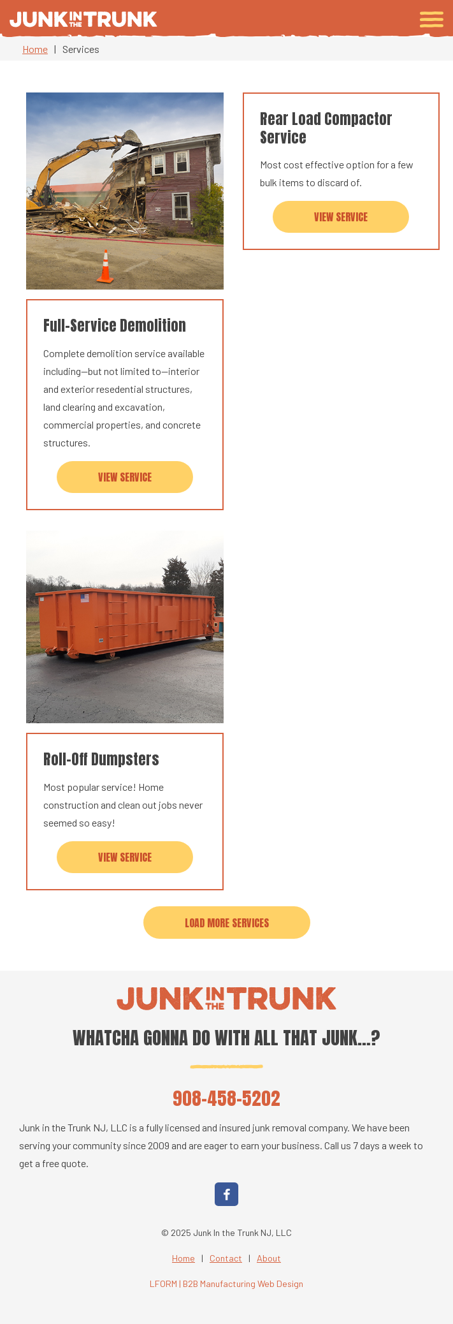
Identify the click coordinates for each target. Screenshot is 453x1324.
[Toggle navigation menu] (431, 19)
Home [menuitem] (183, 1258)
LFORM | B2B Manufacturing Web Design (226, 1283)
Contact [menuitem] (226, 1258)
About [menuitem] (269, 1258)
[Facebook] (227, 1194)
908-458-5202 (226, 1098)
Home (35, 49)
